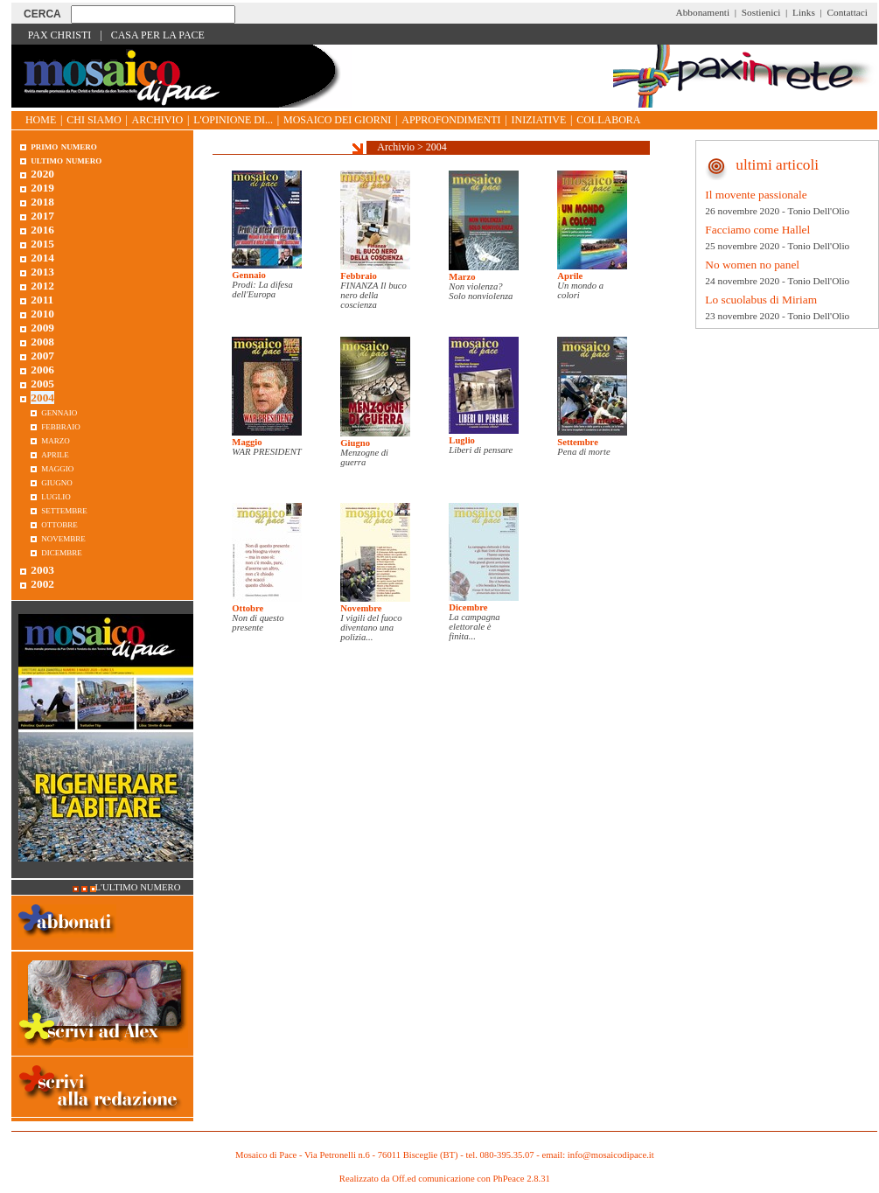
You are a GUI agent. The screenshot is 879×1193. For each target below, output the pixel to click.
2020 (42, 173)
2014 (42, 257)
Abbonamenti (703, 12)
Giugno (355, 443)
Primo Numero (63, 145)
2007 (42, 355)
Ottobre (247, 608)
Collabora (608, 120)
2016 (42, 229)
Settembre (577, 442)
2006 (42, 369)
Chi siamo (93, 120)
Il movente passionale (755, 194)
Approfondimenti (450, 120)
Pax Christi (60, 35)
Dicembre (468, 607)
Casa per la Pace (158, 35)
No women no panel (752, 264)
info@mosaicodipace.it (611, 1155)
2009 (42, 327)
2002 (42, 583)
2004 (436, 147)
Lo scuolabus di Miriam (761, 299)
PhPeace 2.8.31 (520, 1178)
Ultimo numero (66, 159)
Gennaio (249, 275)
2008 (42, 341)
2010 (42, 313)
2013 (42, 271)
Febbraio (358, 276)
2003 (42, 569)
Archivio (158, 120)
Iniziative (539, 120)
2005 (42, 383)
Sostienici (761, 12)
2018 (42, 201)
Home (40, 120)
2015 (42, 243)
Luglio (462, 440)
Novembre (360, 608)
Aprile (570, 276)
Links (803, 12)
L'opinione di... (233, 120)
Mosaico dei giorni (337, 120)
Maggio (247, 442)
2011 (42, 299)
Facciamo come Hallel (757, 229)
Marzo (462, 277)
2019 (42, 187)
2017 (42, 215)
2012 (42, 285)
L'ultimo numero (138, 887)
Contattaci (847, 12)
